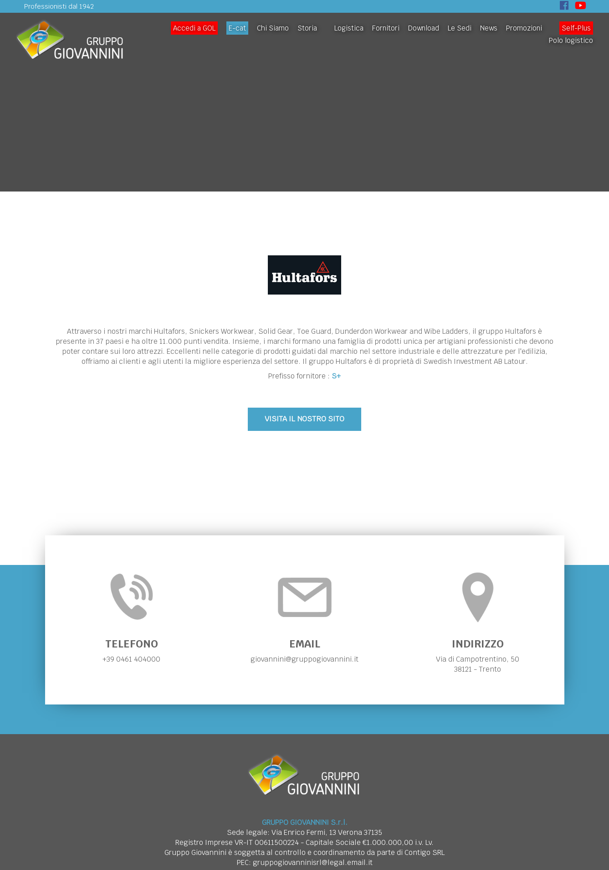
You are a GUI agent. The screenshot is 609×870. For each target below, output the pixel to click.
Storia (307, 28)
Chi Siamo (273, 28)
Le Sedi (459, 28)
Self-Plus (576, 28)
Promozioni (524, 28)
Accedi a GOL (194, 28)
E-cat (237, 28)
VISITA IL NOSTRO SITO (304, 419)
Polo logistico (571, 40)
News (488, 28)
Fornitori (385, 28)
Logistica (348, 28)
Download (423, 28)
